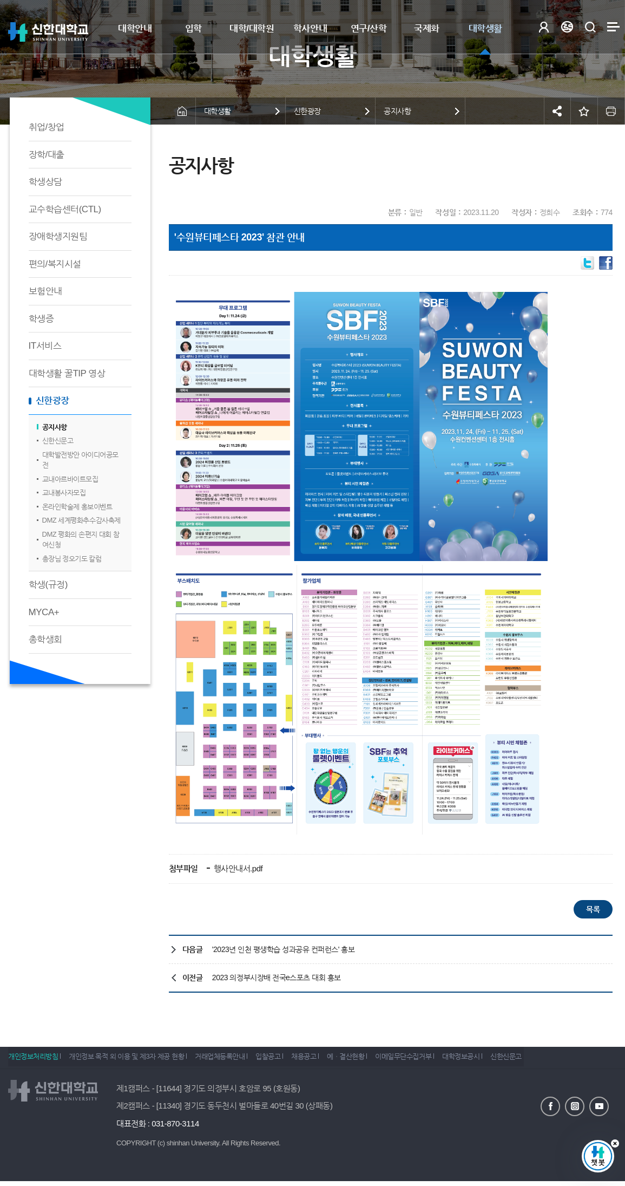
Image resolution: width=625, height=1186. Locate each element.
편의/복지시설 (55, 264)
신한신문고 (58, 440)
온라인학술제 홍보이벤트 (77, 507)
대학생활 (485, 28)
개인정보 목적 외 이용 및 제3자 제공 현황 (132, 1060)
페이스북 (550, 1105)
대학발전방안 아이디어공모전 (80, 460)
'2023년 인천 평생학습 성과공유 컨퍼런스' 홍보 (283, 949)
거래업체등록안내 (231, 1060)
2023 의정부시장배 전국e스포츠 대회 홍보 (276, 977)
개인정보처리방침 (33, 1060)
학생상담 (45, 182)
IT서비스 (45, 346)
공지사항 (54, 427)
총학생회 (45, 639)
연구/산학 (368, 28)
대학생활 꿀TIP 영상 (67, 373)
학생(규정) (48, 584)
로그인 (543, 26)
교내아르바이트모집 (70, 479)
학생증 (41, 319)
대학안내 (135, 28)
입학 (193, 28)
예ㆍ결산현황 (375, 1060)
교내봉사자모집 (64, 492)
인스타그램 (574, 1105)
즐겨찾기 (584, 111)
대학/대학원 (251, 28)
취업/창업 (46, 127)
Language (566, 26)
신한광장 (52, 400)
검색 (590, 26)
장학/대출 (46, 154)
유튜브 (599, 1105)
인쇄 (611, 111)
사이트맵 (613, 26)
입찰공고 (285, 1060)
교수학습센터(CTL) (65, 209)
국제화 (426, 28)
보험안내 (45, 291)
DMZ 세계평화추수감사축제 (81, 520)
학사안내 (310, 28)
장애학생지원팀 (58, 236)
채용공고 (327, 1060)
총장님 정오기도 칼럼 (72, 559)
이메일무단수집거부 (439, 1060)
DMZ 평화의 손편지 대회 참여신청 (81, 539)
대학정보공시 (502, 1060)
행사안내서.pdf (237, 868)
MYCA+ (44, 612)
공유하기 (557, 111)
